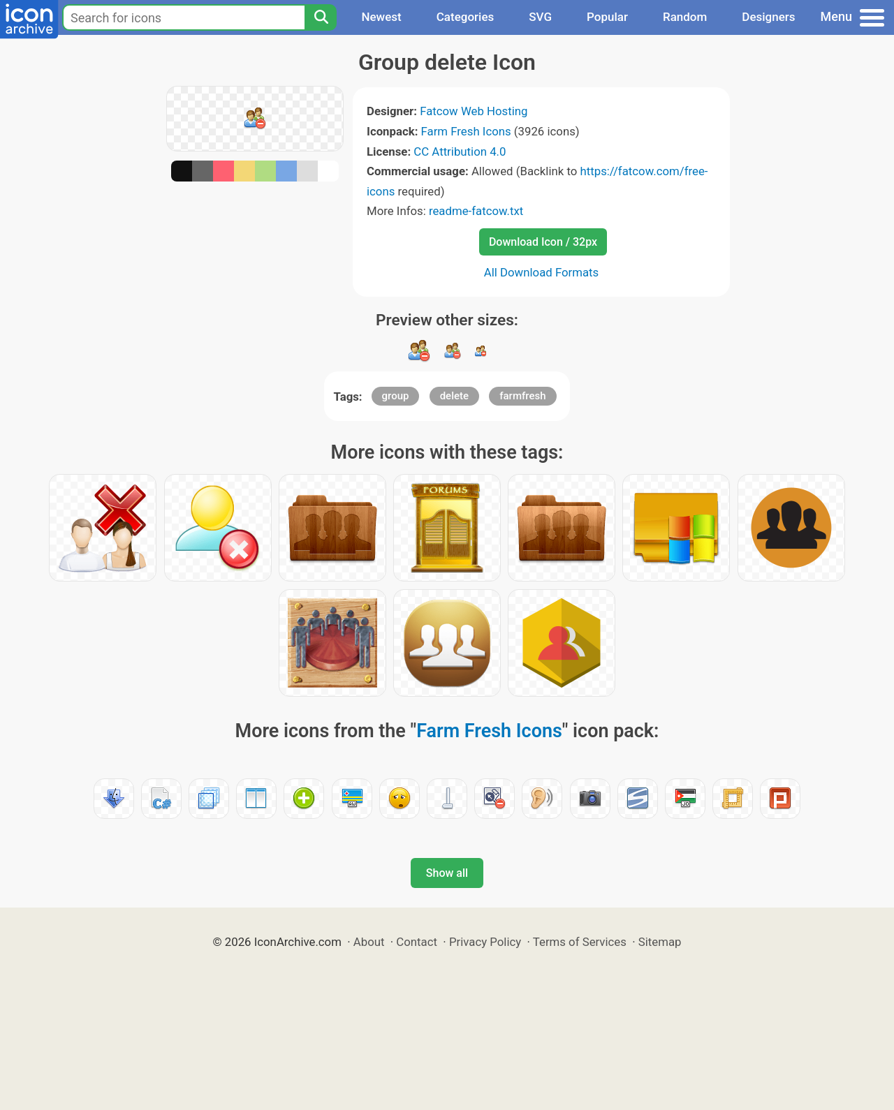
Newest (381, 17)
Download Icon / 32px (543, 242)
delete (454, 396)
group (395, 396)
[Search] (321, 17)
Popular (607, 17)
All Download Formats (541, 272)
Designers (768, 17)
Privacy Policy (485, 942)
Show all (447, 873)
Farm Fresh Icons (466, 131)
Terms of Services (579, 942)
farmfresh (522, 396)
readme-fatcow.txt (476, 211)
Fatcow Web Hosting (473, 111)
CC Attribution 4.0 (459, 151)
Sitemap (660, 942)
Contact (416, 942)
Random (685, 17)
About (369, 942)
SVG (540, 17)
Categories (465, 17)
